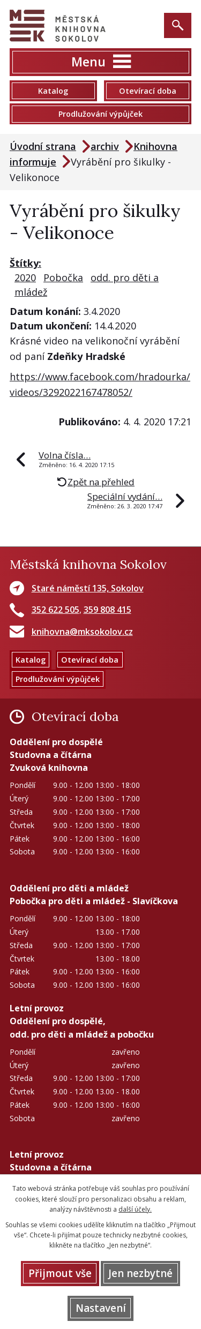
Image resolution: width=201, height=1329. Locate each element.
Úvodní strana (43, 146)
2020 (25, 277)
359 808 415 (107, 609)
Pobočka (63, 277)
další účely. (135, 1209)
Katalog (53, 91)
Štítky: (25, 263)
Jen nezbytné (140, 1273)
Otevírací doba (147, 91)
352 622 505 (55, 609)
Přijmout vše (60, 1273)
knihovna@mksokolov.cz (82, 631)
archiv (105, 146)
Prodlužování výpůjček (100, 114)
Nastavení (101, 1308)
